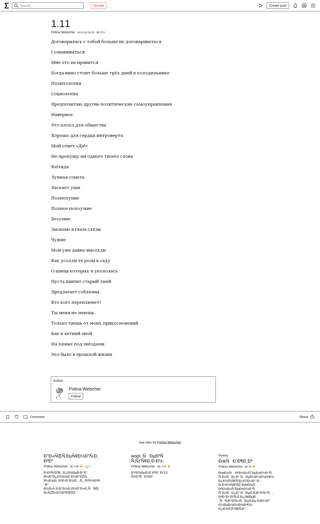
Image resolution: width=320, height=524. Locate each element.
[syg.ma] (6, 5)
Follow (76, 396)
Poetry (223, 455)
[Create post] (278, 5)
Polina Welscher (63, 32)
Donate (98, 5)
